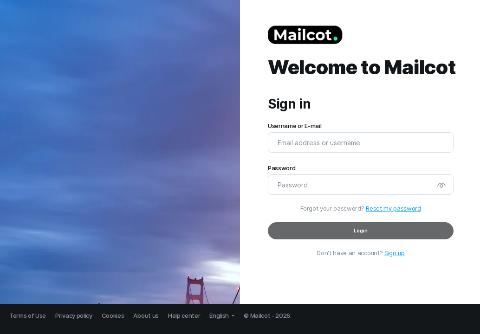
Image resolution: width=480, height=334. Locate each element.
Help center (184, 315)
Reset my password (393, 208)
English (219, 315)
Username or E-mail (294, 126)
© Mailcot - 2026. (268, 315)
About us (145, 315)
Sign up (394, 253)
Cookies (113, 315)
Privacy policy (73, 315)
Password (281, 168)
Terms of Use (27, 315)
